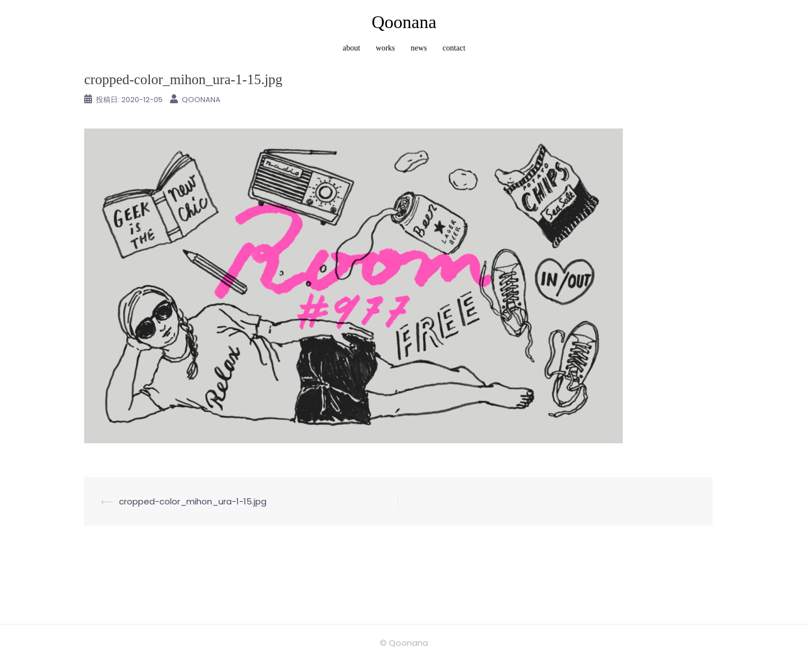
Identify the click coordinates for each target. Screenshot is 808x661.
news (419, 48)
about (351, 48)
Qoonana (404, 22)
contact (454, 48)
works (385, 48)
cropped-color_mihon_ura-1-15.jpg (193, 501)
